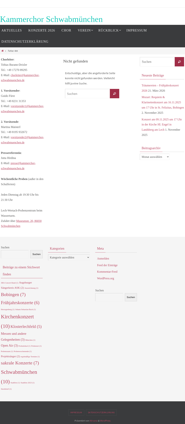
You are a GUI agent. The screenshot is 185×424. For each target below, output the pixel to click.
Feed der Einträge (107, 265)
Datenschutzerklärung (101, 412)
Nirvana (93, 420)
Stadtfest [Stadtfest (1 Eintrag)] (15, 383)
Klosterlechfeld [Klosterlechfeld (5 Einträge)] (26, 326)
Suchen (5, 247)
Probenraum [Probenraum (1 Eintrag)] (7, 351)
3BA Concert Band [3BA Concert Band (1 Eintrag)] (9, 283)
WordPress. (105, 420)
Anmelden (103, 258)
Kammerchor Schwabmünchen (51, 19)
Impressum (76, 412)
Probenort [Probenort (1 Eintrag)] (36, 346)
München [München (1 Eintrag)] (30, 340)
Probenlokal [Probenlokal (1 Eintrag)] (24, 346)
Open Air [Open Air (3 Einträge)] (9, 345)
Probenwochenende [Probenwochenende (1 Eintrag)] (23, 351)
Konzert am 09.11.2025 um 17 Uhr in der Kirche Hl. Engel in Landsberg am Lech (162, 124)
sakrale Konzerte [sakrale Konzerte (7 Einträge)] (20, 363)
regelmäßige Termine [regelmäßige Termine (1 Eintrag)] (30, 357)
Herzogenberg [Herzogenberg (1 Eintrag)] (7, 309)
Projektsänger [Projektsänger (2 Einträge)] (10, 356)
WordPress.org (105, 278)
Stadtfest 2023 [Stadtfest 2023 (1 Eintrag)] (27, 383)
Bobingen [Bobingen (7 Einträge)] (13, 294)
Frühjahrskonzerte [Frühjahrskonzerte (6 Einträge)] (20, 302)
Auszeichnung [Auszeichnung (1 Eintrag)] (31, 288)
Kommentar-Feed (107, 271)
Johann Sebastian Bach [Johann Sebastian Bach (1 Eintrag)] (25, 309)
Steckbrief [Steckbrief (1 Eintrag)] (6, 389)
